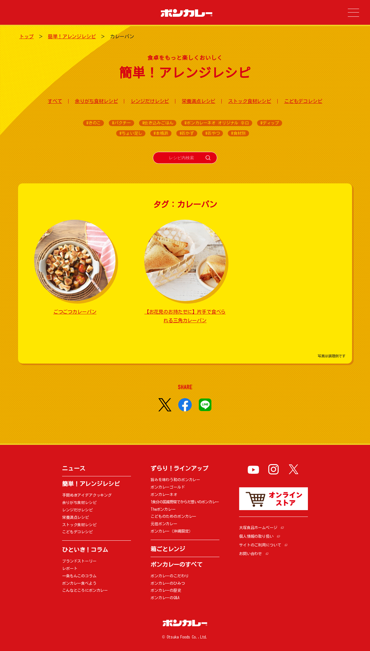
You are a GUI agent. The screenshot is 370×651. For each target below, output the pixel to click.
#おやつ (212, 133)
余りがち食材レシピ (96, 101)
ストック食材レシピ (249, 101)
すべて (55, 101)
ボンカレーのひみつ (168, 583)
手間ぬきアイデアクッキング (87, 495)
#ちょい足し (130, 133)
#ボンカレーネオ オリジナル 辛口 (216, 123)
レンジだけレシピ (150, 101)
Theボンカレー (163, 509)
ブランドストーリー (79, 561)
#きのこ (93, 123)
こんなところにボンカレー (85, 590)
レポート (69, 568)
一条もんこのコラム (79, 576)
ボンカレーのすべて (176, 564)
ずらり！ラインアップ (179, 468)
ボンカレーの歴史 (166, 590)
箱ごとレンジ (168, 549)
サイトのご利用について (260, 545)
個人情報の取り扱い (256, 536)
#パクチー (121, 123)
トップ (26, 36)
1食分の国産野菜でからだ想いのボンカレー (185, 502)
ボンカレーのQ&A (165, 598)
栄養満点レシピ (198, 101)
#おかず (187, 133)
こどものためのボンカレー (173, 516)
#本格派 (160, 133)
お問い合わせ (250, 553)
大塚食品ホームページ (258, 527)
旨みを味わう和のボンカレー (175, 479)
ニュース (73, 468)
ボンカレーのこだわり (170, 576)
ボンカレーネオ (164, 494)
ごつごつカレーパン (75, 311)
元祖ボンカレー (164, 524)
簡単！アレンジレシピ (72, 36)
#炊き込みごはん (157, 123)
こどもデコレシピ (303, 101)
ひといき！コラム (85, 550)
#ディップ (269, 123)
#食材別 (238, 133)
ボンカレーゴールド (168, 487)
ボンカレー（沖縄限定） (171, 531)
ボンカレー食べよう (79, 583)
